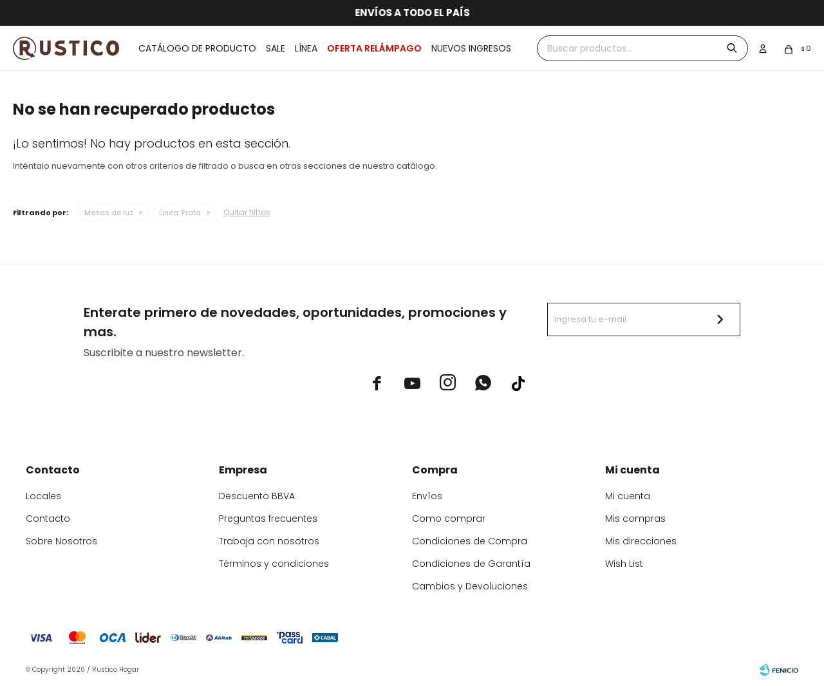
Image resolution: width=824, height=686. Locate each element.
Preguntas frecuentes (268, 518)
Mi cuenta (627, 496)
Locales (43, 496)
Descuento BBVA (257, 496)
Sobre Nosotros (61, 541)
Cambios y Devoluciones (470, 586)
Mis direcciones (641, 541)
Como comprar (448, 518)
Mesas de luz (108, 212)
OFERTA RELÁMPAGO (374, 48)
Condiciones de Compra (469, 541)
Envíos (427, 496)
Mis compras (635, 518)
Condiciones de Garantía (471, 563)
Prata (180, 212)
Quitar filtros (246, 212)
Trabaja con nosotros (269, 541)
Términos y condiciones (274, 563)
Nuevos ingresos (471, 48)
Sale (275, 48)
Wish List (624, 563)
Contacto (48, 518)
